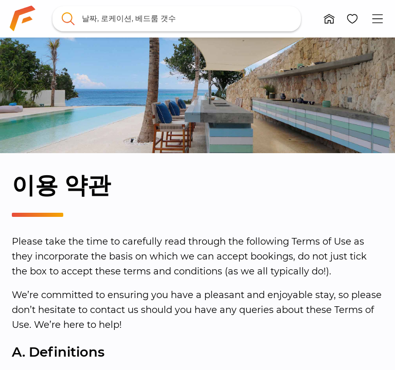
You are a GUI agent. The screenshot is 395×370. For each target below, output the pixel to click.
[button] (329, 18)
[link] (22, 18)
